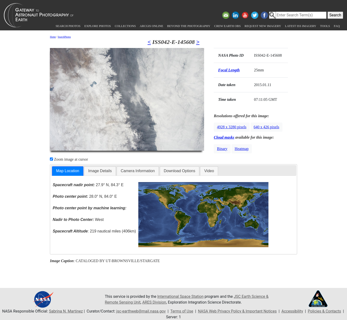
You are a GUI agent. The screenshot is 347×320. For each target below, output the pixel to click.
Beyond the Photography (188, 26)
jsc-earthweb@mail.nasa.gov (141, 311)
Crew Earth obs (227, 26)
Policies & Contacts (324, 311)
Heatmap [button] (242, 149)
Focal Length (229, 70)
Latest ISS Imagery (300, 26)
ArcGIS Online (151, 26)
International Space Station (180, 296)
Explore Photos (97, 26)
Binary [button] (222, 149)
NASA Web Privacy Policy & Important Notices (237, 311)
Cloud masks (224, 137)
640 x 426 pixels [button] (266, 127)
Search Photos (68, 26)
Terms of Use (181, 311)
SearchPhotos (64, 36)
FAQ (337, 26)
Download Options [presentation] (179, 171)
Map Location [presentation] (67, 171)
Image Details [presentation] (100, 171)
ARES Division (154, 302)
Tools (325, 26)
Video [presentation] (209, 171)
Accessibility (292, 311)
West (78, 220)
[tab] (67, 171)
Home (53, 36)
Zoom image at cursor (69, 159)
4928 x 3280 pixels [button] (231, 127)
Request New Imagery (263, 26)
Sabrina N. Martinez (66, 311)
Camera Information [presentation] (138, 171)
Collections (125, 26)
